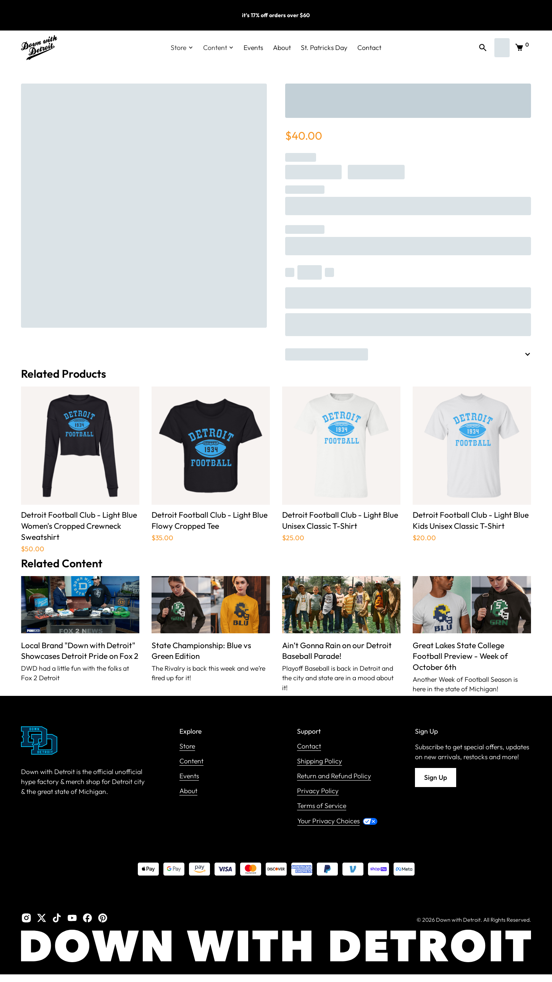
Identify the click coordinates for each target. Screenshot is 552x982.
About (282, 47)
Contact (369, 47)
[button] (182, 47)
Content (191, 761)
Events (253, 47)
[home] (39, 47)
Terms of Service (321, 806)
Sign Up (435, 777)
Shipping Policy (319, 761)
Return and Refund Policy (334, 776)
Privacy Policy (318, 791)
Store (187, 746)
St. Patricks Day (324, 47)
